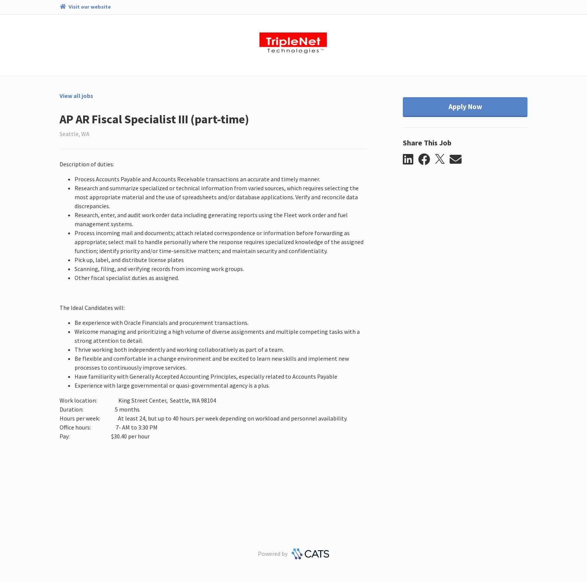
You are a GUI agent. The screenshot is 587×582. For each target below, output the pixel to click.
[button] (410, 159)
